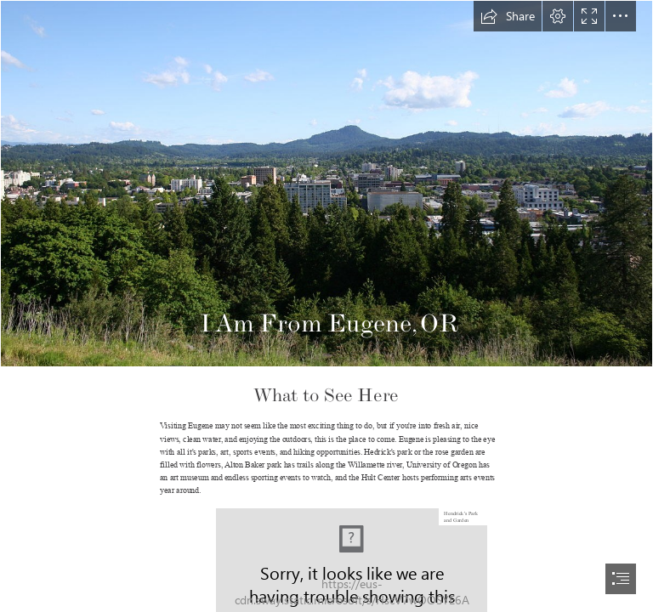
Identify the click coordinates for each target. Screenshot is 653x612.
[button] (508, 16)
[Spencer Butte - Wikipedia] (326, 183)
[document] (326, 306)
